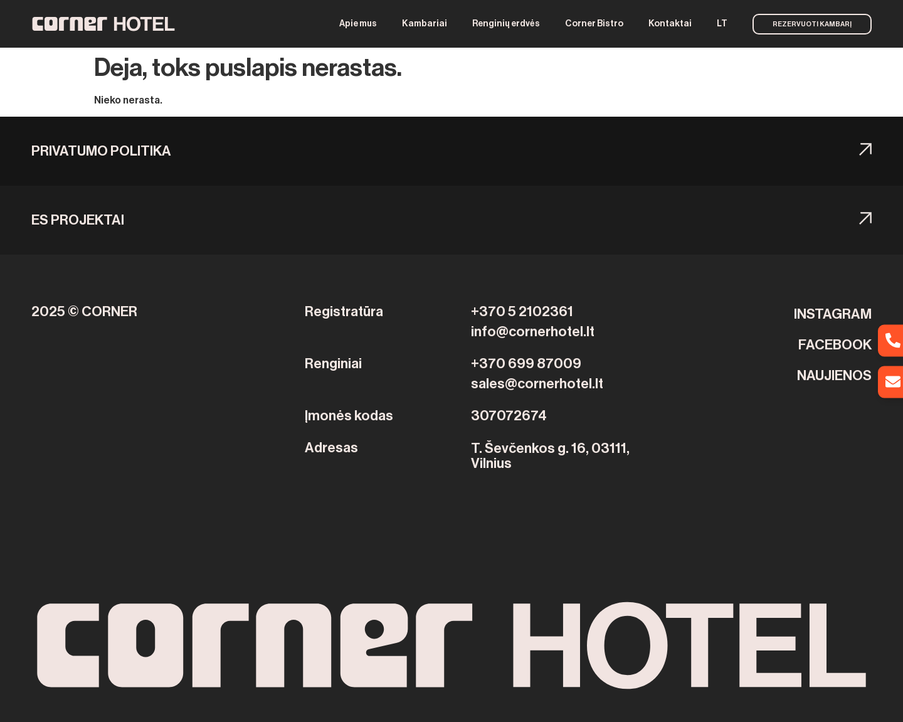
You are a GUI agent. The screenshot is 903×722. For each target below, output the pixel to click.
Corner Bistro (594, 23)
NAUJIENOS (834, 376)
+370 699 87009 (526, 364)
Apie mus (358, 23)
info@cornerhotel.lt (532, 332)
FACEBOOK (835, 345)
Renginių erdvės (506, 23)
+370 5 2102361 (522, 312)
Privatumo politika (101, 151)
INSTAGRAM (833, 314)
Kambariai (424, 23)
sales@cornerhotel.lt (537, 384)
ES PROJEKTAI (77, 220)
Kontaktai (670, 23)
